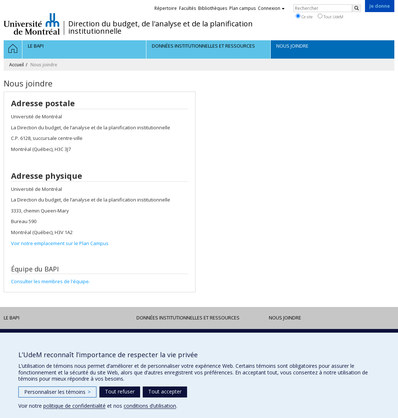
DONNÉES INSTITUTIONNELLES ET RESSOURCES (188, 317)
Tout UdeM (330, 16)
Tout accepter (165, 391)
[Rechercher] (356, 8)
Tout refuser (120, 391)
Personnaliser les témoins (57, 391)
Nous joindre (285, 317)
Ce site (304, 16)
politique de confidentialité (74, 405)
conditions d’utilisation (150, 405)
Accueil (16, 65)
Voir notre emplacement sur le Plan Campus (60, 243)
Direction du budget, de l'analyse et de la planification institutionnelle (160, 27)
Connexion (271, 8)
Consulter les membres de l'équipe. (50, 281)
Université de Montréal (32, 24)
